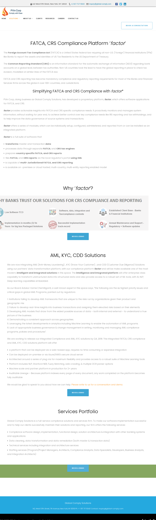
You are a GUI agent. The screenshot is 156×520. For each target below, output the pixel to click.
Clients (41, 21)
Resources (51, 21)
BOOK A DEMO (78, 236)
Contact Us (74, 21)
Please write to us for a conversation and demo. (97, 384)
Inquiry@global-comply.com (111, 508)
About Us (28, 21)
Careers (62, 21)
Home (5, 21)
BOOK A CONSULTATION (137, 12)
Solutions (15, 21)
